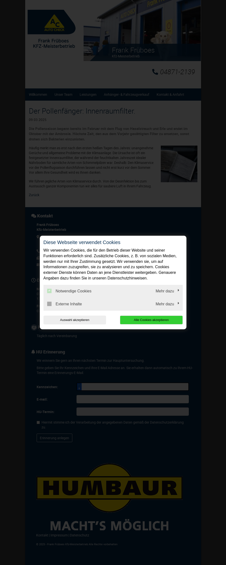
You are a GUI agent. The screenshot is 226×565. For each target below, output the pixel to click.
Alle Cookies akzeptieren (151, 320)
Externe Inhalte (64, 304)
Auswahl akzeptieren (74, 320)
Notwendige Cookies (69, 291)
